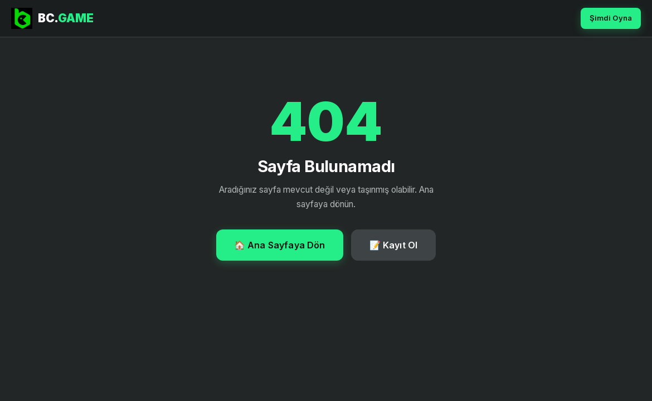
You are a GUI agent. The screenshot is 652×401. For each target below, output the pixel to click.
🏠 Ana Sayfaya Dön (279, 245)
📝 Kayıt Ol (393, 245)
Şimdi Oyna (611, 17)
